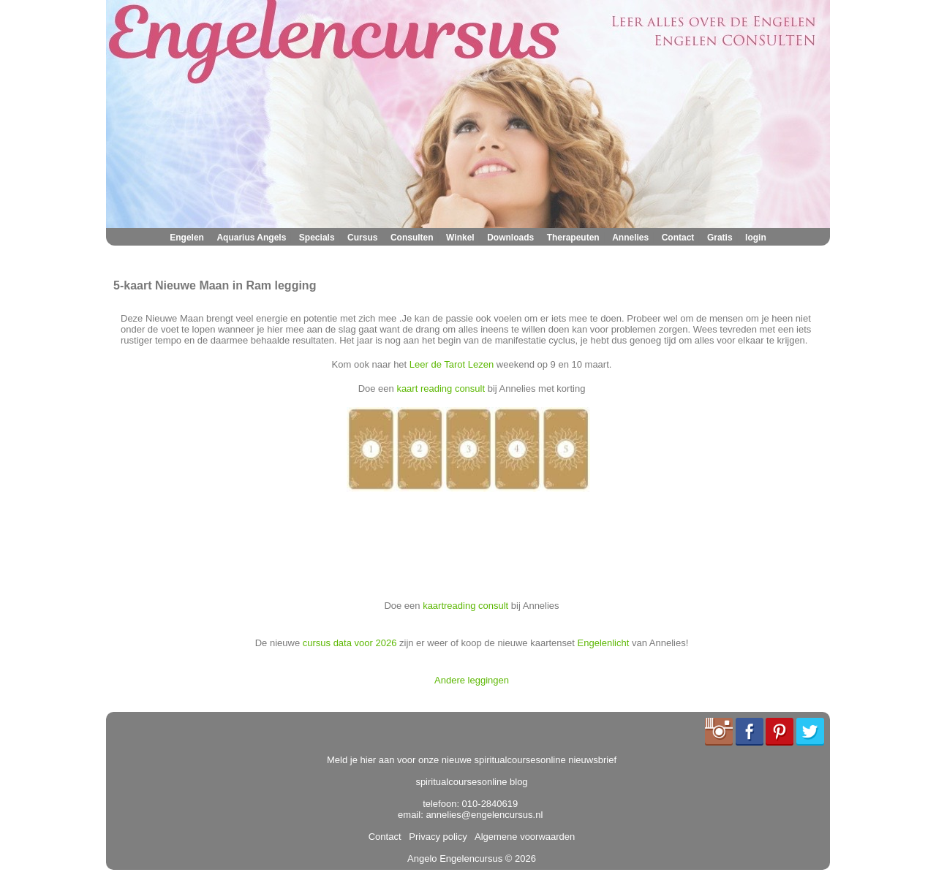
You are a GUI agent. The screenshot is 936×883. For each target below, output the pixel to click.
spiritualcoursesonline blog (471, 781)
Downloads (510, 237)
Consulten (412, 237)
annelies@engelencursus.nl (484, 814)
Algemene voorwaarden (522, 836)
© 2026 (519, 858)
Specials (317, 237)
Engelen (187, 237)
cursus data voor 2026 (350, 642)
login (755, 237)
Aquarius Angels (251, 237)
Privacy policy (435, 836)
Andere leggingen (471, 680)
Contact (678, 237)
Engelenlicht (604, 642)
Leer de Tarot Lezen (452, 364)
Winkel (460, 237)
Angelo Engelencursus (454, 858)
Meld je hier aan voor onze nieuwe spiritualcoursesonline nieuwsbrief (471, 759)
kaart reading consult (440, 388)
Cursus (362, 237)
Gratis (720, 237)
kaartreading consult (465, 605)
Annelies (630, 237)
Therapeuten (573, 237)
